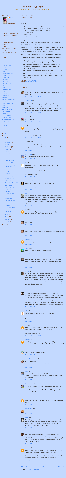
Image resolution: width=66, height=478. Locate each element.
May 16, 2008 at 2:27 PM (33, 205)
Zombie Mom (5, 125)
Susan (26, 350)
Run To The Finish (6, 111)
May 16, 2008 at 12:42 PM (33, 121)
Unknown (27, 239)
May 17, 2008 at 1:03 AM (33, 307)
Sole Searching (9, 158)
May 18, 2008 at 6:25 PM (33, 427)
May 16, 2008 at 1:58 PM (33, 176)
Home (42, 466)
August (7, 149)
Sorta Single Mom (6, 117)
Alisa (3, 71)
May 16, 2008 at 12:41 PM (33, 112)
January (7, 221)
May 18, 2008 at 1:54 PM (33, 404)
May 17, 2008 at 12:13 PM (33, 346)
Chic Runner (5, 81)
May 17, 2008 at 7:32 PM (33, 367)
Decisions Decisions (10, 207)
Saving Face (8, 180)
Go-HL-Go (5, 93)
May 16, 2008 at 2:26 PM (33, 189)
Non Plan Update (9, 178)
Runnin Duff (5, 113)
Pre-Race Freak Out (10, 200)
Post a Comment (25, 464)
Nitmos (26, 90)
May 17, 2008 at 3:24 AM (33, 321)
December (8, 140)
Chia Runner (5, 79)
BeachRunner (28, 100)
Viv (25, 325)
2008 (5, 138)
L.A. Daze (4, 101)
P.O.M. (26, 116)
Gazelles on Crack (7, 89)
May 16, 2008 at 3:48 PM (33, 244)
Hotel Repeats (8, 198)
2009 (5, 135)
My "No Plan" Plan (9, 187)
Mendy (26, 417)
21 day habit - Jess (7, 65)
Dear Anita (7, 203)
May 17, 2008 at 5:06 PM (33, 355)
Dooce (4, 85)
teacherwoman (28, 408)
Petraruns (27, 291)
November (8, 142)
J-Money (4, 97)
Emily (3, 87)
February (7, 219)
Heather (27, 271)
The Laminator (28, 383)
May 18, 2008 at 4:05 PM (33, 413)
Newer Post (24, 466)
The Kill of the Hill (9, 193)
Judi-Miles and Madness (8, 99)
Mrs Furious (5, 107)
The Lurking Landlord (10, 169)
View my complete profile (9, 26)
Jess (26, 209)
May (6, 156)
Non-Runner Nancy (7, 109)
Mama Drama (8, 185)
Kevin (26, 220)
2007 (5, 224)
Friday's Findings (9, 160)
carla (26, 311)
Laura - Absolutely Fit (7, 103)
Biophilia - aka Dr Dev (7, 77)
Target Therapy (9, 176)
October (7, 144)
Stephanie (27, 448)
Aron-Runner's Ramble (8, 73)
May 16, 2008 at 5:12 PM (33, 253)
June (6, 153)
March (7, 216)
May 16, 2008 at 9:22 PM (33, 267)
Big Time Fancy (6, 75)
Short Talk (7, 173)
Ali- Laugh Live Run (7, 69)
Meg (26, 193)
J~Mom (27, 248)
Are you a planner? (31, 81)
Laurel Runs (5, 105)
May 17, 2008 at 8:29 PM (33, 379)
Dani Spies (27, 180)
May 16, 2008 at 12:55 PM (33, 137)
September (8, 147)
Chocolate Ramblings (7, 83)
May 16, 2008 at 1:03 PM (33, 150)
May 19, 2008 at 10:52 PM (33, 460)
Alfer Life (4, 67)
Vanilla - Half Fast (6, 121)
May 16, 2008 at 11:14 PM (33, 287)
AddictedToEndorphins (30, 358)
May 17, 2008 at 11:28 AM (33, 335)
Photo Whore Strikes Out (11, 183)
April (6, 214)
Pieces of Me (33, 7)
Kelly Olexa (28, 257)
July (6, 151)
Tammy (27, 371)
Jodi (26, 398)
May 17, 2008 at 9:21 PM (33, 394)
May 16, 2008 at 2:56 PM (33, 235)
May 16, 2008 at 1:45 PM (33, 158)
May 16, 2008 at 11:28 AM (33, 96)
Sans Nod (7, 205)
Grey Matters (5, 95)
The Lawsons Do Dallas (8, 119)
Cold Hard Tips (9, 162)
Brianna (27, 431)
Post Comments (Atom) (34, 469)
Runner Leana (28, 154)
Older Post (61, 466)
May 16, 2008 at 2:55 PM (33, 224)
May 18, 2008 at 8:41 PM (33, 443)
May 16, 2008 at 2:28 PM (33, 216)
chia (26, 163)
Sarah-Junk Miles (6, 115)
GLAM (3, 91)
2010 (5, 133)
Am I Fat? (7, 171)
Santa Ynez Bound (10, 196)
